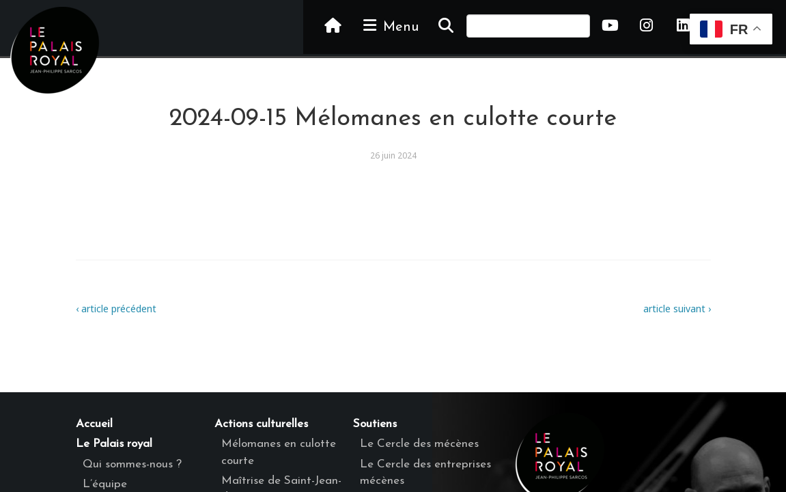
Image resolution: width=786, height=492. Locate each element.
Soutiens (375, 424)
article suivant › (677, 308)
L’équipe (105, 484)
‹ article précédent (116, 308)
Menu (390, 26)
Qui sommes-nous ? (132, 464)
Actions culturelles (261, 424)
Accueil (94, 424)
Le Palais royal (114, 444)
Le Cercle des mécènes (419, 444)
